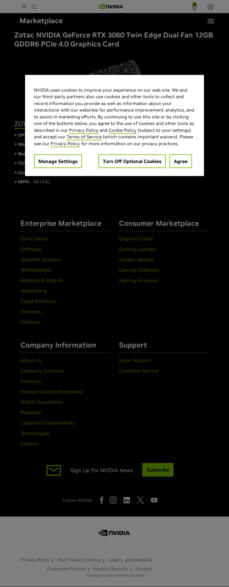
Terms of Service (84, 137)
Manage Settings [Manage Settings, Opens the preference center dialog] (58, 161)
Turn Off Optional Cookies (132, 161)
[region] (114, 125)
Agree (181, 161)
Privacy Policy (83, 130)
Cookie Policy (123, 130)
